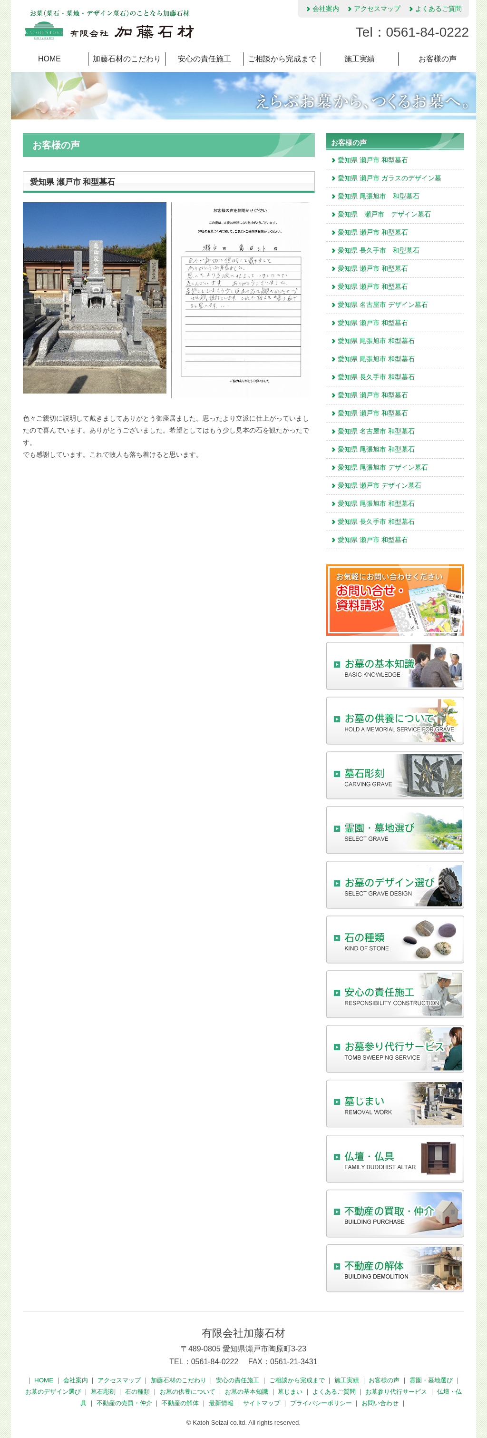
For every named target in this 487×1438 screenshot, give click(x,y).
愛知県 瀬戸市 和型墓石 (369, 160)
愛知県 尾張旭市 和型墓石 (374, 196)
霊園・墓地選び (432, 1380)
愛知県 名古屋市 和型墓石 (372, 431)
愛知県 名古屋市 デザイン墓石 (379, 304)
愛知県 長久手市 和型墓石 (374, 250)
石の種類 (138, 1391)
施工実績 (359, 59)
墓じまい (291, 1391)
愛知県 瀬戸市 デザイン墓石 (380, 214)
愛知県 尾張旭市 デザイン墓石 (379, 467)
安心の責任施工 (204, 59)
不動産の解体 (181, 1403)
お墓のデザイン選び (54, 1391)
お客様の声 (438, 59)
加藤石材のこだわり (127, 59)
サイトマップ (262, 1403)
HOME (49, 59)
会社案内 (322, 8)
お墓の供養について (188, 1391)
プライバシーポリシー (322, 1403)
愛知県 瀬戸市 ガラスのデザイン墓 (385, 178)
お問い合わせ (380, 1403)
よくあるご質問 (435, 8)
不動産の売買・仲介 (125, 1403)
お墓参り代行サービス (397, 1391)
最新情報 (222, 1403)
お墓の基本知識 (247, 1391)
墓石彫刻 (104, 1391)
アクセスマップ (373, 8)
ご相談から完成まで (282, 59)
